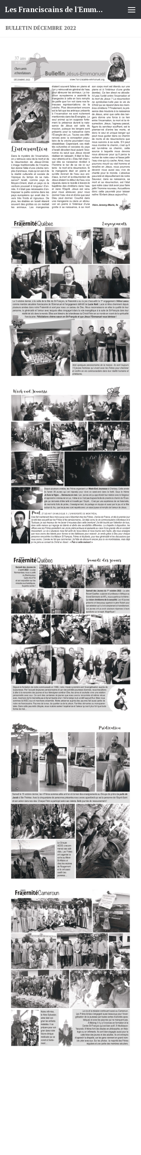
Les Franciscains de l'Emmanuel (55, 9)
